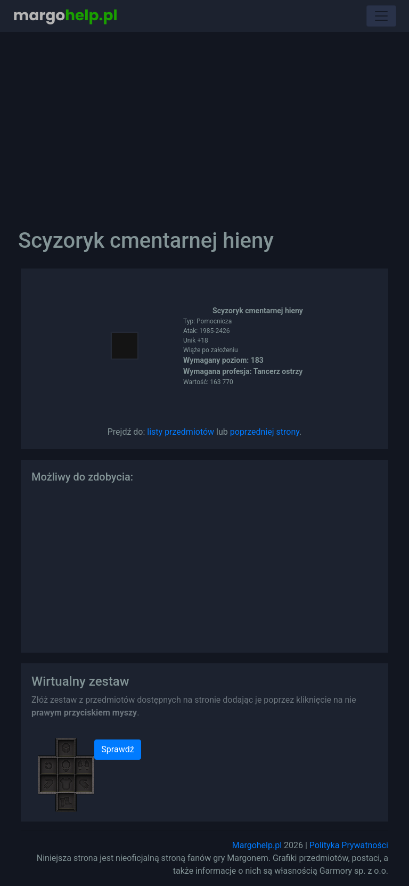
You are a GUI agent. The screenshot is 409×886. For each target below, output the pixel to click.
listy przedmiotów (180, 432)
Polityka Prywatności (348, 845)
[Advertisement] (204, 122)
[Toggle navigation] (381, 16)
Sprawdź (117, 749)
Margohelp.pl (257, 845)
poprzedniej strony (264, 432)
